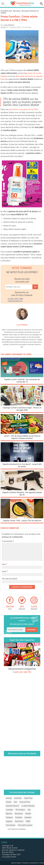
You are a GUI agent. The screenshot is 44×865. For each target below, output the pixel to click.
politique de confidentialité (12, 537)
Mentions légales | (16, 863)
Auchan (9, 798)
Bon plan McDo (7, 852)
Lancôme (9, 810)
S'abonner (31, 630)
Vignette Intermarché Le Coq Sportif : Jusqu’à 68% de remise (22, 465)
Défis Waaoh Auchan (10, 848)
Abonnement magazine (22, 670)
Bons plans (16, 11)
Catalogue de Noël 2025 (11, 854)
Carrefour (12, 70)
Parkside (18, 817)
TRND (28, 821)
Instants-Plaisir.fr (12, 806)
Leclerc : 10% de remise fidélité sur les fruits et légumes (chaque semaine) (22, 437)
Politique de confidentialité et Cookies (33, 863)
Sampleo (28, 817)
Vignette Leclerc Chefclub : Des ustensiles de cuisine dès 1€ (22, 380)
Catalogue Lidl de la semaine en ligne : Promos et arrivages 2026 (22, 408)
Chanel (8, 802)
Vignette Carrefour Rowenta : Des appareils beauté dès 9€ (22, 493)
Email (4, 571)
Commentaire (8, 541)
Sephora (9, 821)
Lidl (29, 810)
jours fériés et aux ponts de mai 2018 (23, 109)
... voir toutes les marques (16, 829)
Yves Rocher (10, 825)
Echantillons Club (6, 11)
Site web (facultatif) (9, 578)
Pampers (9, 817)
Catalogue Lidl (7, 845)
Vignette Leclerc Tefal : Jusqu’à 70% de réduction (22, 520)
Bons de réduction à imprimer (13, 850)
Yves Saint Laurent (25, 825)
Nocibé (28, 813)
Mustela (9, 813)
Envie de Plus (25, 802)
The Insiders (20, 810)
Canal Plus (28, 798)
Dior (15, 802)
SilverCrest (19, 821)
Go (35, 287)
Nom (4, 564)
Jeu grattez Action (9, 857)
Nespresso (19, 813)
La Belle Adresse (28, 806)
